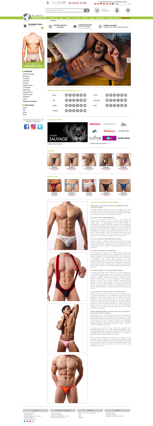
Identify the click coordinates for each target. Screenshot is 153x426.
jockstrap (101, 331)
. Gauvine (25, 83)
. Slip (23, 110)
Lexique (80, 417)
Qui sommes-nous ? (29, 413)
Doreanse (115, 323)
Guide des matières (111, 414)
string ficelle (96, 333)
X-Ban (121, 323)
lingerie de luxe (121, 342)
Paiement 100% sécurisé (58, 417)
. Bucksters (25, 76)
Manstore (93, 323)
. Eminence (26, 81)
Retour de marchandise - (60, 416)
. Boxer (24, 112)
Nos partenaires (28, 414)
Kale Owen (107, 323)
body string (106, 333)
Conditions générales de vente (32, 416)
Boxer (68, 18)
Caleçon (76, 18)
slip (112, 231)
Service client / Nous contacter (87, 413)
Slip (61, 18)
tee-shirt (117, 231)
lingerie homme (97, 209)
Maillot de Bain (113, 18)
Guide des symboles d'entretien (114, 416)
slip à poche (127, 340)
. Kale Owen (26, 90)
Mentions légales (28, 417)
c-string (115, 334)
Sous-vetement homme (98, 311)
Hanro (103, 345)
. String (24, 108)
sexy (111, 214)
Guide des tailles (110, 413)
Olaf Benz (100, 323)
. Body (24, 114)
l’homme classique (102, 340)
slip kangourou (108, 217)
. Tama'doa (25, 97)
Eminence (127, 321)
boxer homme (118, 270)
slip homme (109, 239)
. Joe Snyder (26, 87)
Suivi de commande (56, 414)
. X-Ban (24, 99)
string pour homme (112, 331)
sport (108, 325)
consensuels (98, 325)
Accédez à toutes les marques (98, 143)
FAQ (79, 414)
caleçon (101, 276)
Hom (115, 261)
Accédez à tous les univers (55, 144)
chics (104, 325)
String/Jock (53, 18)
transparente (124, 265)
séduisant (118, 214)
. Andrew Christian (28, 74)
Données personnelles (30, 419)
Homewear (100, 18)
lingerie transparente (120, 329)
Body (92, 18)
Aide (79, 416)
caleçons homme (116, 229)
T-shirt (84, 18)
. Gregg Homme (27, 85)
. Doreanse (25, 78)
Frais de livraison (56, 413)
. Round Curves (27, 94)
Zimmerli (93, 345)
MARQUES (53, 20)
